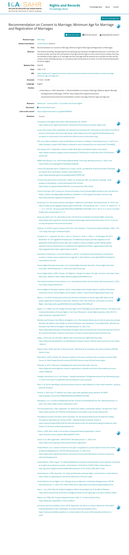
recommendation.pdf (46, 107)
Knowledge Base (96, 7)
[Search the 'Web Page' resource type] (41, 39)
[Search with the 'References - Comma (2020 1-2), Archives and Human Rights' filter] (59, 103)
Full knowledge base (110, 18)
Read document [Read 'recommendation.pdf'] (72, 35)
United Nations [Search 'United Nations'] (43, 43)
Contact (116, 7)
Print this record (90, 35)
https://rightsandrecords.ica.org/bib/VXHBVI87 (54, 111)
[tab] (41, 116)
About (107, 7)
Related (42, 116)
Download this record (109, 35)
